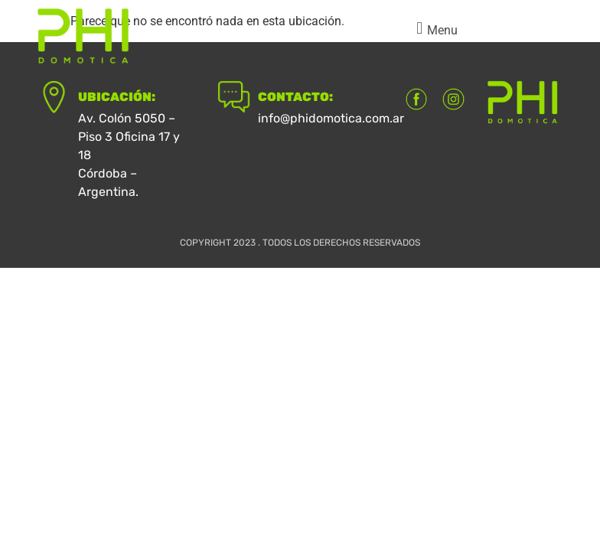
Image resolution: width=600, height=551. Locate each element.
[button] (435, 29)
